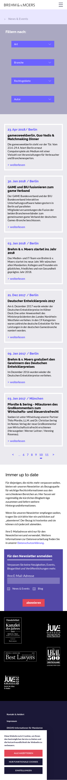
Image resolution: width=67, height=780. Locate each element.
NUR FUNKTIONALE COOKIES (23, 761)
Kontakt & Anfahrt (15, 714)
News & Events (21, 588)
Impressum (12, 721)
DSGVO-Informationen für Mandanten (25, 728)
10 (41, 454)
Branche (19, 62)
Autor (17, 99)
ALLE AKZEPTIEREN (23, 753)
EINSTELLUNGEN (23, 770)
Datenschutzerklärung (30, 543)
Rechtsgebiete (22, 80)
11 (47, 454)
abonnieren (33, 602)
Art (16, 44)
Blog (40, 588)
